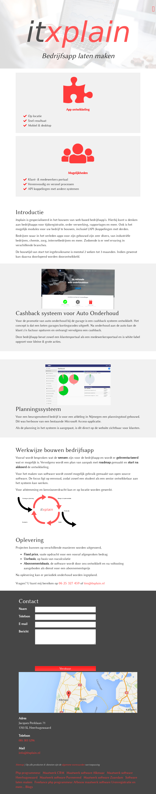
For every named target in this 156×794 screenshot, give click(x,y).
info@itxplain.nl (29, 753)
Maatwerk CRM (53, 773)
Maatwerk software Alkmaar (85, 773)
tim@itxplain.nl (94, 583)
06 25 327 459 (69, 583)
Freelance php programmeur (54, 782)
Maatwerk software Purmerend (60, 777)
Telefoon (24, 616)
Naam (23, 609)
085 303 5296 (27, 740)
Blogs (29, 787)
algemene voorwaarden (73, 764)
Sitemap (20, 764)
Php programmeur (28, 773)
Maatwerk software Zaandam (103, 777)
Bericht (23, 631)
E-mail (23, 624)
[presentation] (66, 656)
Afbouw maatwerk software (92, 782)
